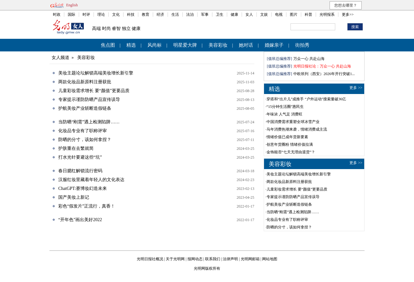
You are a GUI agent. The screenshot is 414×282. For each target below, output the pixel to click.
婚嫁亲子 (274, 45)
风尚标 (154, 45)
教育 (145, 14)
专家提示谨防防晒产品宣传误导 (89, 99)
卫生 (219, 14)
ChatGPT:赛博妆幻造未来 (82, 188)
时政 (56, 14)
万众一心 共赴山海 (309, 58)
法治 (190, 14)
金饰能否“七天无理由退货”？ (291, 152)
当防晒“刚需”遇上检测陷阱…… (88, 122)
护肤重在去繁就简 (76, 148)
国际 (71, 14)
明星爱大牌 (185, 45)
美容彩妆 (218, 45)
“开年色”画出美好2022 (80, 219)
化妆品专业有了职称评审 (82, 130)
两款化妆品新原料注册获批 (84, 81)
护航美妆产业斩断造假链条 (84, 108)
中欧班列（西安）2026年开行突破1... (324, 74)
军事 (205, 14)
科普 (308, 14)
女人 (249, 14)
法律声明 (230, 259)
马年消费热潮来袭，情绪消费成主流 (297, 129)
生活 (175, 14)
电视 (279, 14)
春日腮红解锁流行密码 (80, 170)
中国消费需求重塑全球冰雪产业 (293, 122)
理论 (101, 14)
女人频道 (60, 57)
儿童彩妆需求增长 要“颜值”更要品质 (93, 90)
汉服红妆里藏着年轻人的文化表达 (91, 179)
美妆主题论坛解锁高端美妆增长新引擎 (95, 73)
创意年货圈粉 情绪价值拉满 (290, 144)
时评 (86, 14)
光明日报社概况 (150, 259)
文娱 (264, 14)
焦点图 (108, 45)
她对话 (246, 45)
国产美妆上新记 (73, 197)
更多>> (348, 14)
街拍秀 (302, 45)
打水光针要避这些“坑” (80, 157)
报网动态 (195, 259)
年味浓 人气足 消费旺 (284, 114)
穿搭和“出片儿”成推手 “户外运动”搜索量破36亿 (306, 99)
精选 (131, 45)
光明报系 (327, 14)
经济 (160, 14)
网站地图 (269, 259)
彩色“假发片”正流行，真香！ (86, 206)
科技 (131, 14)
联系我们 (212, 259)
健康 (234, 14)
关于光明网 (175, 259)
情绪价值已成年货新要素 (287, 137)
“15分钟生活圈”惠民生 (285, 106)
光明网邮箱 (250, 259)
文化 (116, 14)
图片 (293, 14)
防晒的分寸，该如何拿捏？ (84, 139)
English (72, 5)
